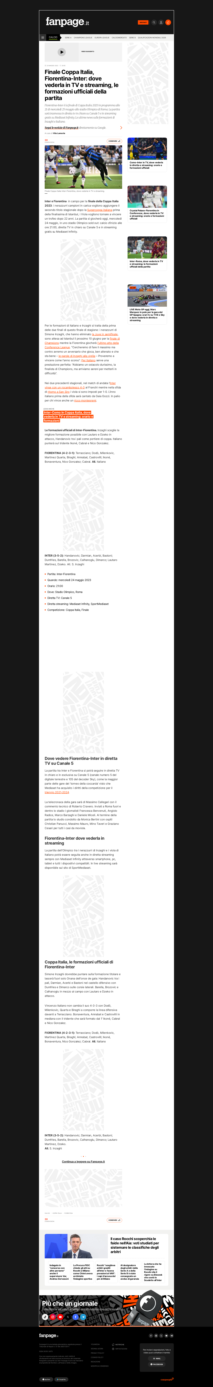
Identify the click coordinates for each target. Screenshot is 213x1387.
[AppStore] (46, 1379)
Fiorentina (68, 1213)
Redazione (95, 1362)
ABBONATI (143, 22)
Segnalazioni (97, 1349)
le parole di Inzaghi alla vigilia (77, 356)
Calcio (53, 37)
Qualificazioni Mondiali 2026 (152, 38)
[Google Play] (61, 1379)
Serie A (68, 38)
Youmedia (95, 1344)
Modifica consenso (100, 1366)
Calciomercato (119, 38)
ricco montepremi (85, 400)
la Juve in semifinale (105, 334)
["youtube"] (60, 1317)
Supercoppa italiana (99, 210)
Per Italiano (88, 360)
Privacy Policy (97, 1353)
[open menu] (42, 37)
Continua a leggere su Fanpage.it (83, 1161)
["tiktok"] (45, 1317)
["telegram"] (83, 1317)
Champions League (83, 38)
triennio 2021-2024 (57, 792)
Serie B (132, 38)
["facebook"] (75, 1317)
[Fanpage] (48, 1336)
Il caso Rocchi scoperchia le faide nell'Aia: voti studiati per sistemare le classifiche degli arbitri (135, 1245)
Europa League (102, 38)
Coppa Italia (57, 1213)
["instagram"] (53, 1317)
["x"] (68, 1317)
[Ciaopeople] (167, 1380)
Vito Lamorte (59, 133)
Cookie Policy (97, 1357)
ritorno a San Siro (58, 391)
